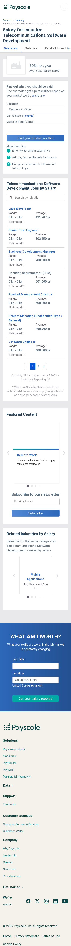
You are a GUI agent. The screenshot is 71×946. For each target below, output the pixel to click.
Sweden (7, 20)
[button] (10, 47)
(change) (28, 115)
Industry (20, 20)
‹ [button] (31, 452)
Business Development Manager (32, 251)
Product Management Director (31, 294)
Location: (13, 104)
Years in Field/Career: (21, 122)
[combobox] (35, 109)
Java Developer (20, 209)
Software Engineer (22, 342)
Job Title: (18, 659)
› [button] (40, 452)
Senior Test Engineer (24, 230)
